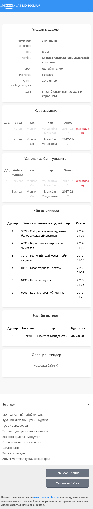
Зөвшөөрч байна (67, 473)
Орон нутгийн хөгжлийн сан (21, 442)
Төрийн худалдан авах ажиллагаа (25, 431)
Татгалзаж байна (67, 483)
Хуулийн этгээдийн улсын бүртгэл (25, 420)
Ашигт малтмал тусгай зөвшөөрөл (26, 459)
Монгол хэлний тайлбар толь (22, 414)
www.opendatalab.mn (46, 497)
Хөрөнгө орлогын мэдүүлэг (21, 437)
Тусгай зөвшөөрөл (15, 426)
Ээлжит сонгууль (13, 453)
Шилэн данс (10, 448)
